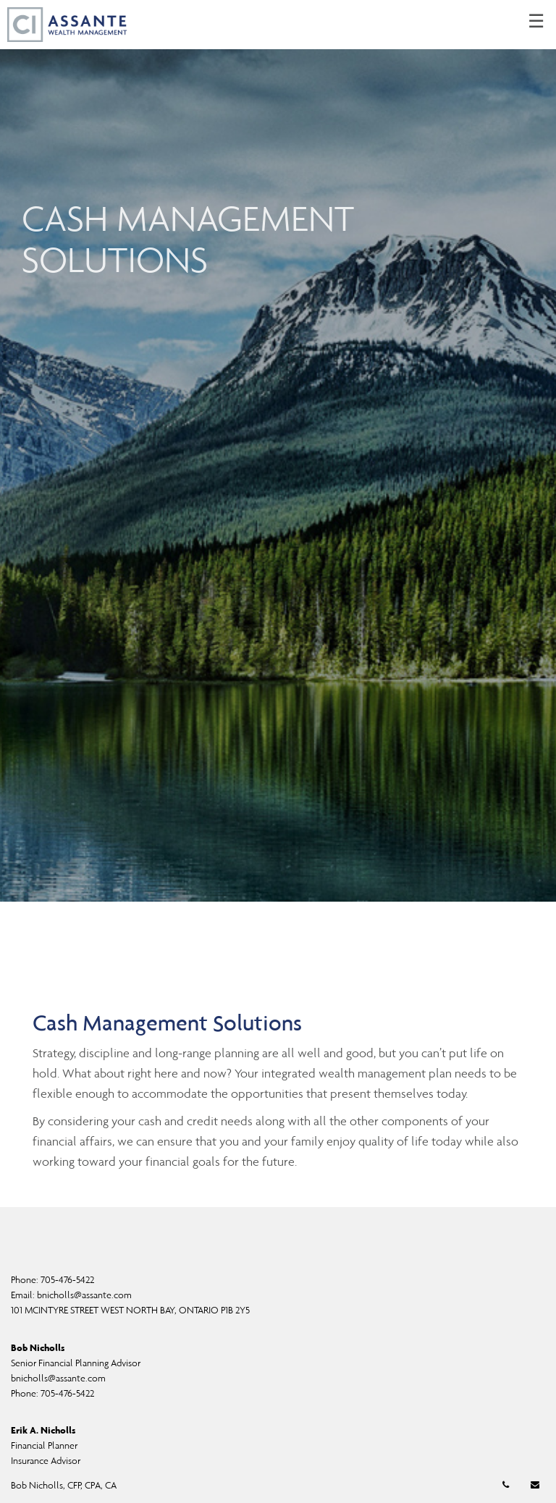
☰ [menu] (536, 22)
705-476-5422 (67, 1280)
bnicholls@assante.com (84, 1295)
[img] (278, 451)
